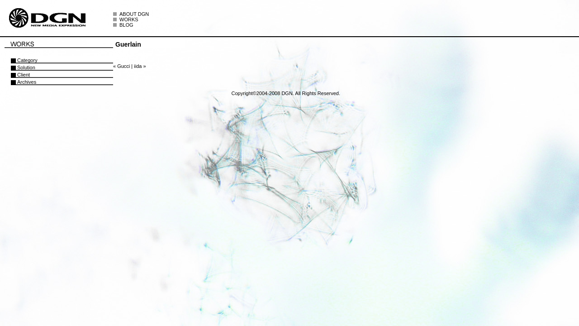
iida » (140, 66)
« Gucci (121, 66)
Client (23, 74)
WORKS (128, 19)
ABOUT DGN (134, 14)
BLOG (126, 25)
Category (27, 60)
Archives (26, 82)
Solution (26, 67)
